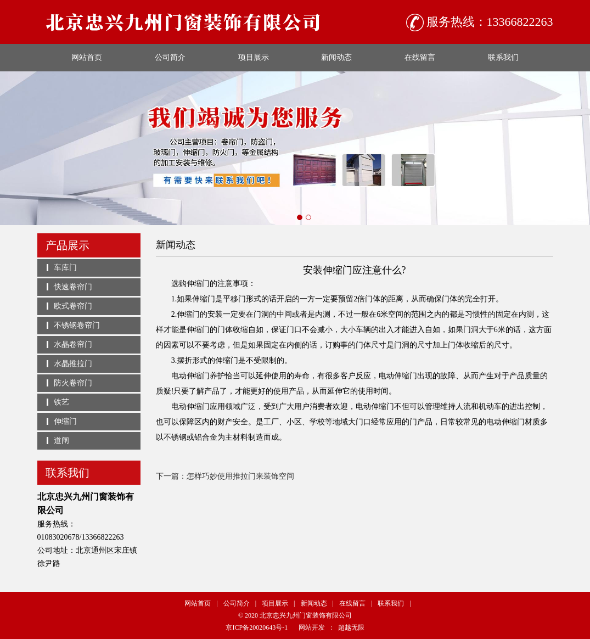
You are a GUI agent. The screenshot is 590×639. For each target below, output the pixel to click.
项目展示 (253, 57)
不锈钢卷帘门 (77, 325)
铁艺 (61, 402)
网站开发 (312, 627)
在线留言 (419, 57)
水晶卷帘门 (73, 344)
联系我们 (503, 57)
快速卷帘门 (73, 287)
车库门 (65, 268)
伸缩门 (65, 421)
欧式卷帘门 (73, 306)
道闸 (61, 440)
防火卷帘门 (73, 383)
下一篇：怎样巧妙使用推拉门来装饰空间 (225, 476)
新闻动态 (336, 57)
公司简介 (170, 57)
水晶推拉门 (73, 364)
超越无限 (351, 627)
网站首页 (86, 57)
